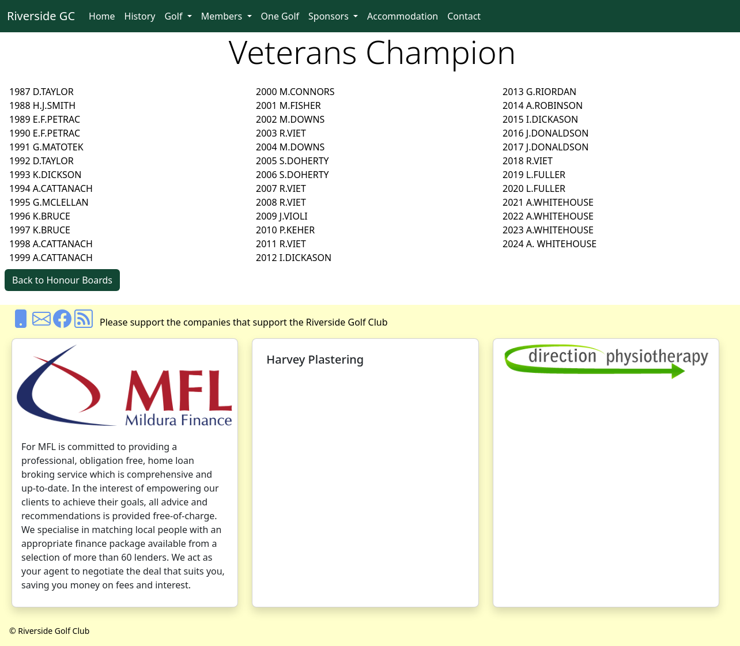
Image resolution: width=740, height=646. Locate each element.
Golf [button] (174, 16)
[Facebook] (62, 322)
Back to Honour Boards (62, 280)
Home (102, 16)
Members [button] (223, 16)
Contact (464, 16)
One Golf (280, 16)
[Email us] (41, 322)
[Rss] (83, 322)
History (140, 16)
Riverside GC (41, 16)
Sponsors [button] (329, 16)
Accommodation (402, 16)
